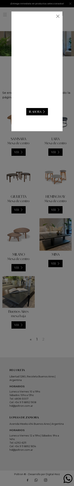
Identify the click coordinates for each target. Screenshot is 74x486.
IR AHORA (35, 111)
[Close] (58, 16)
